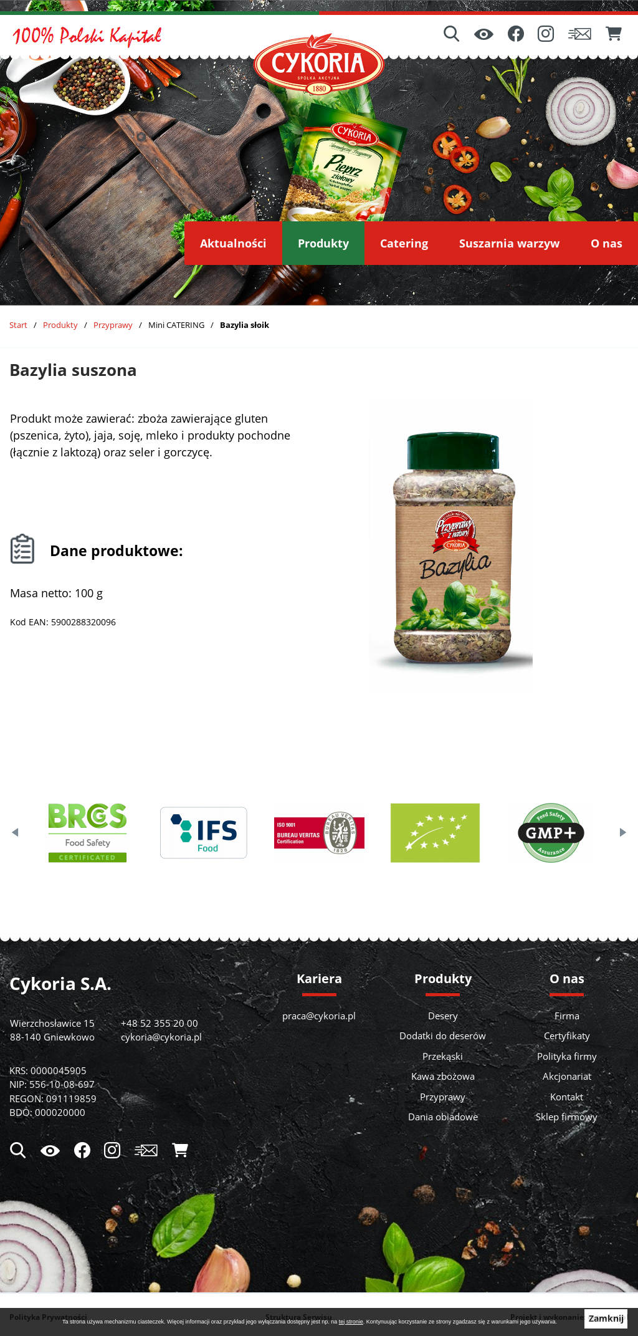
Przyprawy (113, 324)
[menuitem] (233, 243)
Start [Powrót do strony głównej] (18, 324)
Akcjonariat (567, 1076)
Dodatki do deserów (442, 1035)
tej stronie (351, 1322)
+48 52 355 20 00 (159, 1023)
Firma (567, 1015)
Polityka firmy (567, 1056)
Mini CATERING (176, 324)
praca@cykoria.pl (319, 1015)
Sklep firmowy (567, 1116)
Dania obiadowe (443, 1116)
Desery (443, 1015)
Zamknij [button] (606, 1318)
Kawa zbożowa (443, 1076)
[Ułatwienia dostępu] (484, 35)
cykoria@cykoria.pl (161, 1037)
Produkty (60, 324)
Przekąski (442, 1056)
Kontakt (566, 1096)
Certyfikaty (567, 1035)
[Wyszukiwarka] (451, 35)
